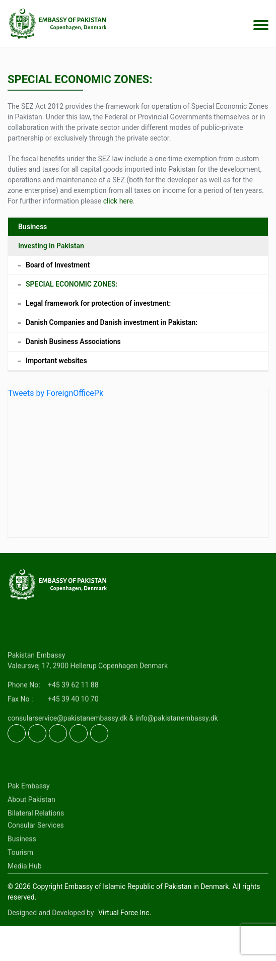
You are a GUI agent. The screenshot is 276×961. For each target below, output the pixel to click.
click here (118, 201)
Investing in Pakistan (51, 246)
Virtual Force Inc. (124, 913)
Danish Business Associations (73, 341)
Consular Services (36, 848)
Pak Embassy (29, 808)
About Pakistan (31, 822)
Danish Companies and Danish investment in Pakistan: (111, 322)
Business (32, 227)
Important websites (56, 361)
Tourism (20, 875)
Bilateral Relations (36, 836)
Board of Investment (58, 265)
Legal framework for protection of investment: (98, 303)
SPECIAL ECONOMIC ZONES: (71, 284)
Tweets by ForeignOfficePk (55, 393)
